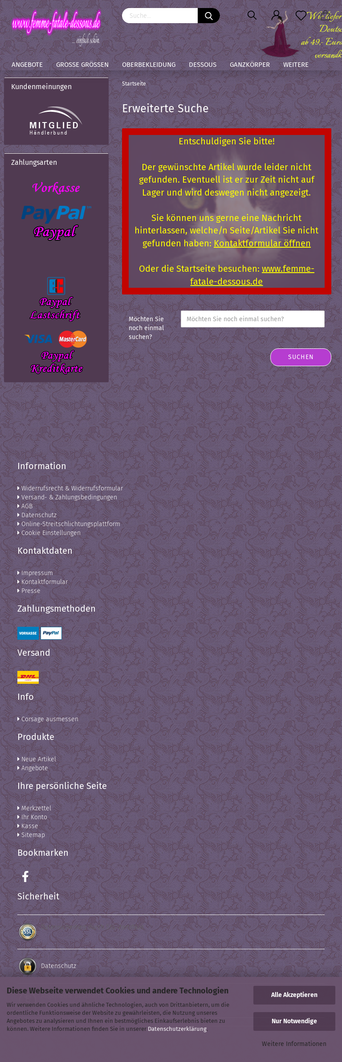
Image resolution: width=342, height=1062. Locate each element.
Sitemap (31, 835)
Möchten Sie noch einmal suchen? (146, 328)
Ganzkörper (250, 65)
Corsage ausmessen (47, 719)
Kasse (27, 826)
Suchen (301, 357)
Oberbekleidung (148, 65)
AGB (25, 506)
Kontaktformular (42, 582)
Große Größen (82, 65)
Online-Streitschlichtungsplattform (68, 524)
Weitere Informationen (294, 1044)
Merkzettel (34, 808)
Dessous (202, 65)
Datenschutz (37, 515)
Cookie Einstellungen (49, 533)
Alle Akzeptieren (294, 995)
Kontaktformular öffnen (262, 243)
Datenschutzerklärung (177, 1028)
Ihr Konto (32, 817)
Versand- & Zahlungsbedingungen (67, 497)
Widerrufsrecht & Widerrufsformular (70, 488)
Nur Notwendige (294, 1021)
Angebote (27, 65)
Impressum (35, 573)
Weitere (296, 65)
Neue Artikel (36, 759)
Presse (29, 591)
